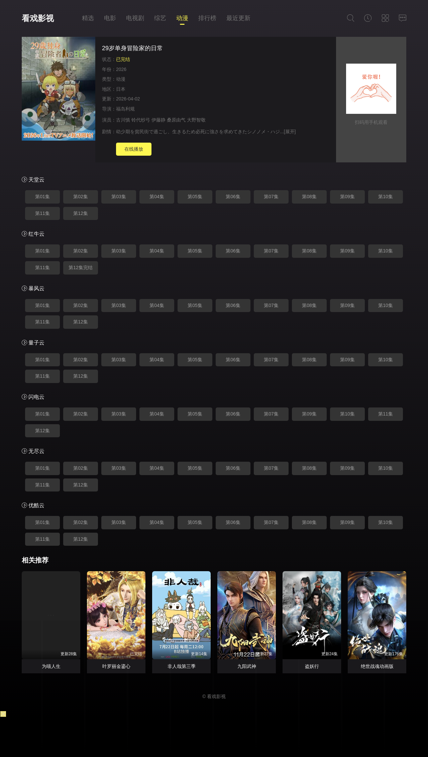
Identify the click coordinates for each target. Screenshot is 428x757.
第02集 (80, 196)
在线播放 (133, 149)
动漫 (182, 18)
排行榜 (207, 18)
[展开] (290, 131)
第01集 (42, 196)
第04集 (156, 196)
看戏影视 (38, 18)
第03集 (118, 196)
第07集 (271, 196)
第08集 (309, 196)
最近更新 (238, 18)
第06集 (233, 196)
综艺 (160, 18)
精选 (88, 18)
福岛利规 (125, 108)
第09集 (347, 196)
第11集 (42, 213)
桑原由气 (176, 120)
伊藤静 (158, 120)
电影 (110, 18)
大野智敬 (196, 120)
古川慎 (123, 120)
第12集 (80, 213)
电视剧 (135, 18)
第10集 (385, 196)
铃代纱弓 (140, 120)
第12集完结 (81, 267)
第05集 (195, 196)
